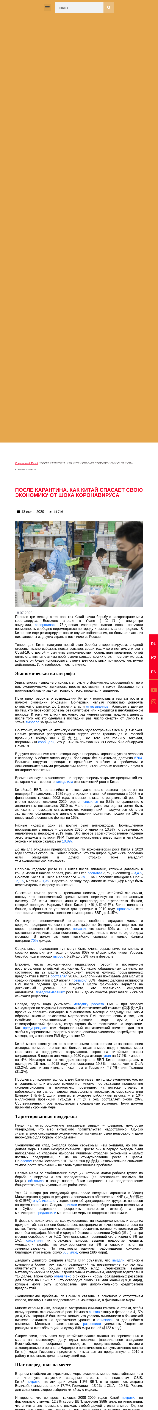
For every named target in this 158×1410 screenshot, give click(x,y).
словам (26, 1161)
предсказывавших (50, 992)
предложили (46, 1213)
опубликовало (44, 1201)
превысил (79, 980)
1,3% (46, 881)
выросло (32, 722)
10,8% (67, 841)
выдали (118, 1260)
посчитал (95, 873)
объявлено (62, 1276)
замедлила (64, 782)
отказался (105, 1320)
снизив (94, 1312)
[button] (47, 7)
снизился (90, 801)
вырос (58, 956)
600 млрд (70, 1252)
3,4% (138, 873)
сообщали (46, 742)
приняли (70, 1205)
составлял (59, 976)
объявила (36, 1181)
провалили (126, 909)
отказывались (97, 706)
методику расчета (89, 1004)
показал (79, 929)
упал (107, 1056)
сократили (34, 1240)
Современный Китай (26, 463)
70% (34, 940)
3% (83, 877)
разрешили (92, 1324)
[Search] (108, 7)
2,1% (20, 881)
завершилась (45, 625)
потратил (34, 1381)
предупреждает (35, 1028)
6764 (138, 758)
